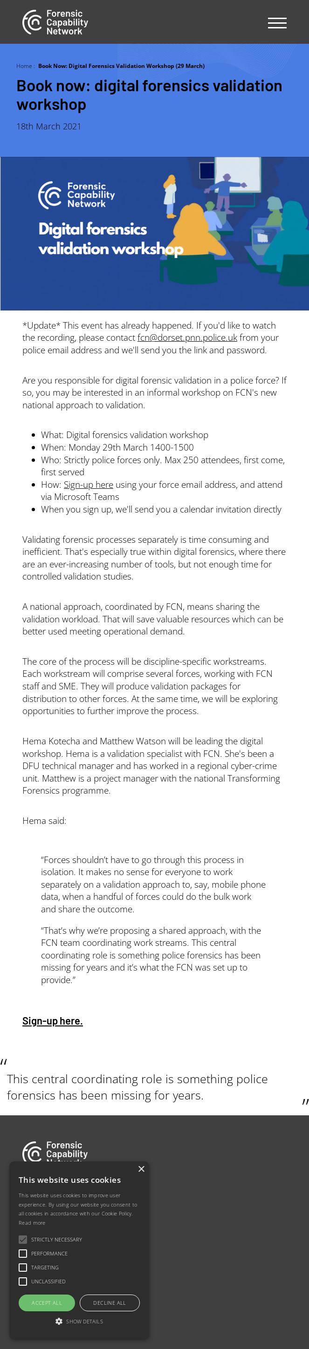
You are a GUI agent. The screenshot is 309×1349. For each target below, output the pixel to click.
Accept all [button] (47, 1302)
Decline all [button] (109, 1302)
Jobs (29, 1212)
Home (24, 65)
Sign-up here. (52, 1020)
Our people (41, 1231)
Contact (35, 1251)
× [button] (140, 1169)
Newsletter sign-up (53, 1270)
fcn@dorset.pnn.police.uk (187, 337)
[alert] (79, 1250)
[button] (79, 1322)
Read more (32, 1222)
